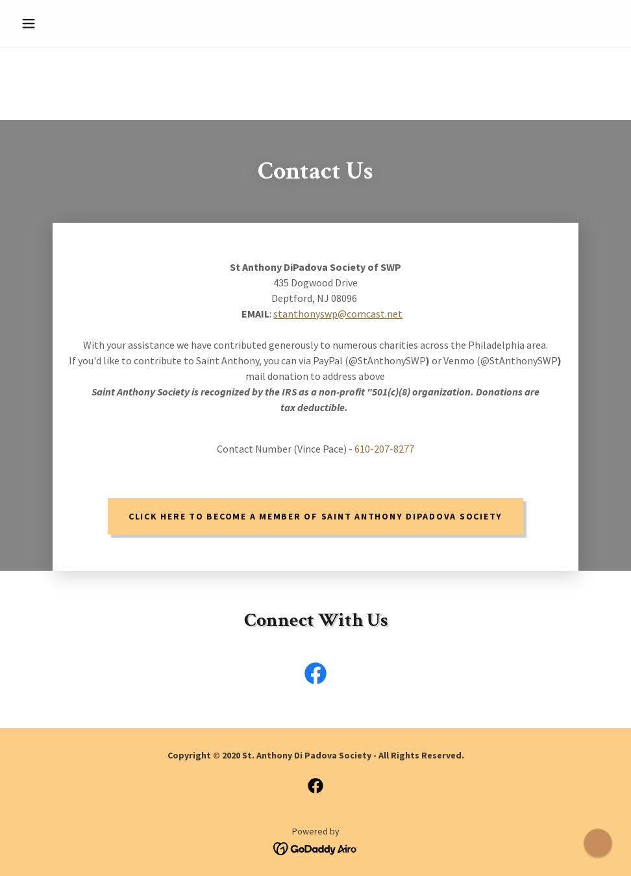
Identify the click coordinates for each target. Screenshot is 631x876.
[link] (315, 676)
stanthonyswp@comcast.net (337, 313)
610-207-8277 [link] (384, 448)
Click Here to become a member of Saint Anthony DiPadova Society (315, 516)
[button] (61, 23)
